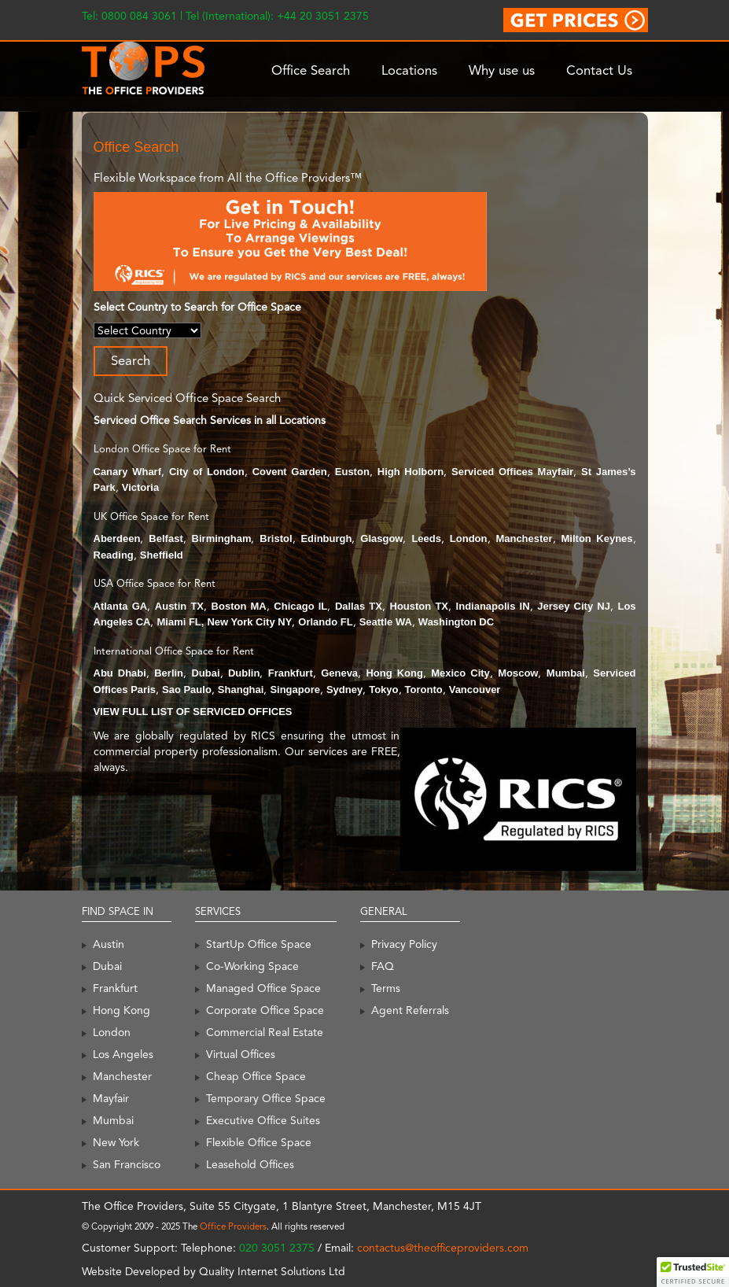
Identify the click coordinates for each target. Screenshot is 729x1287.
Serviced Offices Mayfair (512, 472)
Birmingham (222, 538)
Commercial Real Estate (264, 1032)
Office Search (310, 70)
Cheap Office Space (256, 1076)
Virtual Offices (240, 1054)
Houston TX (419, 606)
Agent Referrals (410, 1010)
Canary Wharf (128, 472)
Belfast (165, 538)
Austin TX (179, 606)
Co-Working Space (252, 966)
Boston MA (239, 606)
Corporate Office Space (265, 1010)
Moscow (518, 673)
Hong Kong (394, 673)
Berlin (168, 673)
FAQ (382, 966)
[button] (693, 1272)
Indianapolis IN (493, 606)
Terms (385, 988)
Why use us (502, 70)
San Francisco (126, 1164)
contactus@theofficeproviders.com (442, 1247)
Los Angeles (123, 1054)
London (469, 538)
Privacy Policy (404, 944)
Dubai (205, 673)
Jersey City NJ (573, 606)
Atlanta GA (121, 606)
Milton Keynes (597, 538)
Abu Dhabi (120, 673)
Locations (409, 70)
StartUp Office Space (258, 944)
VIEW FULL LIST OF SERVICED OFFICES (193, 711)
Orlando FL (325, 622)
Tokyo (383, 689)
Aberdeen (117, 538)
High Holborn (410, 472)
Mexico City (460, 673)
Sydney (344, 689)
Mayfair (111, 1098)
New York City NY (249, 622)
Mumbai (566, 673)
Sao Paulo (187, 689)
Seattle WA (385, 622)
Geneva (339, 673)
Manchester (523, 538)
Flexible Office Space (258, 1142)
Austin (108, 944)
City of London (207, 472)
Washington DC (456, 622)
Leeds (426, 538)
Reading (114, 555)
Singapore (295, 689)
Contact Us (599, 70)
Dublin (244, 673)
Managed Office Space (263, 988)
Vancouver (475, 689)
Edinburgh (326, 538)
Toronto (424, 689)
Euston (352, 472)
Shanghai (241, 689)
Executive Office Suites (263, 1120)
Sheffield (161, 555)
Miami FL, (180, 622)
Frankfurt (290, 673)
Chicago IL (300, 606)
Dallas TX (358, 606)
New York (116, 1142)
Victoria (140, 487)
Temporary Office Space (266, 1098)
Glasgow (381, 538)
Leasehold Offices (250, 1164)
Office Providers (233, 1226)
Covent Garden (289, 472)
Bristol (276, 538)
